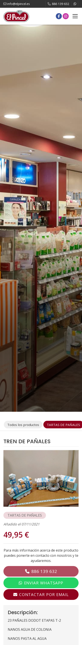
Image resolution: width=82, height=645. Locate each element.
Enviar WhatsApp (44, 582)
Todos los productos (23, 425)
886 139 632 (44, 571)
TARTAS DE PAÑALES (25, 515)
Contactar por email (44, 594)
